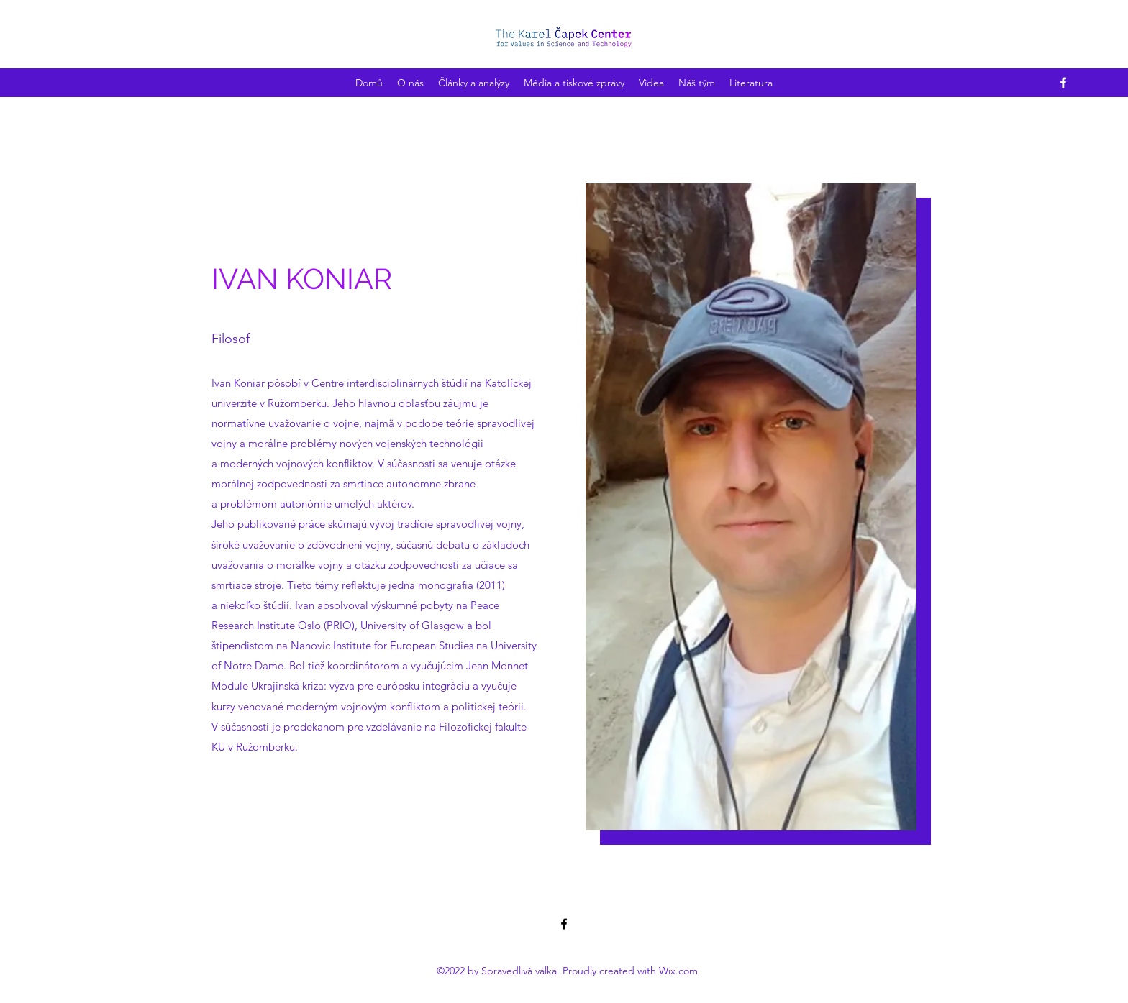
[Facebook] (1063, 82)
